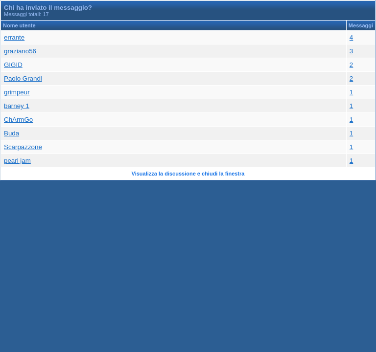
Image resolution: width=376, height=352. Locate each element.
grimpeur (17, 92)
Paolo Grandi (23, 78)
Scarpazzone (23, 147)
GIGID (13, 64)
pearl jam (17, 160)
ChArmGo (18, 119)
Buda (11, 133)
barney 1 (16, 106)
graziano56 (20, 51)
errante (14, 37)
